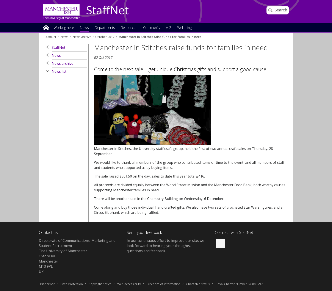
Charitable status (198, 284)
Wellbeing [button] (184, 28)
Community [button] (151, 28)
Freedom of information (163, 284)
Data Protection (71, 284)
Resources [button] (129, 28)
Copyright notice (100, 284)
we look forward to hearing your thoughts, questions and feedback (165, 245)
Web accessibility (129, 284)
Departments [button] (105, 28)
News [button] (84, 28)
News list (59, 71)
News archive (81, 37)
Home (46, 27)
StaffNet (107, 10)
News (64, 37)
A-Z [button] (168, 28)
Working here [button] (64, 28)
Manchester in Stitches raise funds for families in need (160, 37)
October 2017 (104, 37)
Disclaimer (47, 284)
